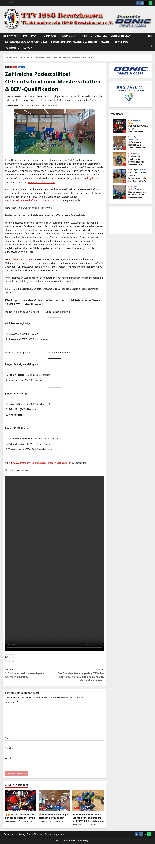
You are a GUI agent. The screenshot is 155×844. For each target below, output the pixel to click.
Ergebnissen (93, 178)
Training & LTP (68, 35)
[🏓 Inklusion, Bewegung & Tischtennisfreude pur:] (54, 800)
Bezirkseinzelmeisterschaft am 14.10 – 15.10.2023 (31, 200)
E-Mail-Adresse (13, 748)
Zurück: (29, 673)
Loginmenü (10, 48)
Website (9, 758)
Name (8, 738)
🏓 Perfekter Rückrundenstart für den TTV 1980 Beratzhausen (119, 192)
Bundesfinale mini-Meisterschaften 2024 (74, 42)
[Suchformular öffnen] (151, 46)
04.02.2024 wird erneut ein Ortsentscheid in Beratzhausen (40, 462)
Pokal (16, 808)
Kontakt (27, 48)
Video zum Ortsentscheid (41, 181)
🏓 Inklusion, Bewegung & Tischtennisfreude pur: (53, 816)
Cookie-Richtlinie (34, 834)
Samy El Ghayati (12, 105)
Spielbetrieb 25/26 (120, 35)
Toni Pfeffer (43, 821)
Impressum (58, 834)
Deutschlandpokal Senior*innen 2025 (25, 42)
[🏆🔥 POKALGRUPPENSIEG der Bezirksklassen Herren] (20, 800)
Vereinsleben (59, 808)
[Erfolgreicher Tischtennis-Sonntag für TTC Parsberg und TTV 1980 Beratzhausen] (88, 800)
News (24, 35)
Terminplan (49, 35)
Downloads (121, 42)
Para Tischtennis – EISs (94, 35)
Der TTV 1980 (9, 35)
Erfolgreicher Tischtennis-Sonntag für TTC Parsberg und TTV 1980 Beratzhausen (88, 817)
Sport (8, 67)
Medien (105, 42)
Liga (83, 808)
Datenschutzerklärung (14, 834)
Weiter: (79, 675)
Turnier (21, 67)
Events (35, 35)
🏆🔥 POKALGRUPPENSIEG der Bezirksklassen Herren (20, 816)
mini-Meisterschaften (20, 259)
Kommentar (11, 702)
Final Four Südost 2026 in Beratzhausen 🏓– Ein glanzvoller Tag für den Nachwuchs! (119, 176)
